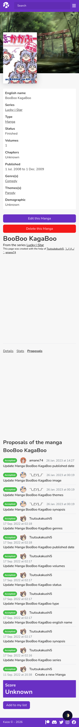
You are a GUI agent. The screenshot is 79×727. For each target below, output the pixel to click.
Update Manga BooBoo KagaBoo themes (33, 495)
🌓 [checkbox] (67, 715)
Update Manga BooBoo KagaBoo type (31, 603)
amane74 (11, 252)
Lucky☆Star (14, 110)
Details (8, 351)
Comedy (11, 181)
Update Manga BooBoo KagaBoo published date (38, 466)
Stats (20, 351)
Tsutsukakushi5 (55, 248)
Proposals (34, 351)
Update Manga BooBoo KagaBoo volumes (34, 566)
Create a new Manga (50, 674)
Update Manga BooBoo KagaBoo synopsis (34, 509)
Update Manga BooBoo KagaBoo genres (32, 528)
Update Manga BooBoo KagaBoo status (32, 585)
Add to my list (16, 705)
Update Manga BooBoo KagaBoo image (32, 480)
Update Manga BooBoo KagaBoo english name (37, 622)
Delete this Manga (39, 228)
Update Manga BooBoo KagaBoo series (32, 660)
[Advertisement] (39, 298)
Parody (10, 193)
